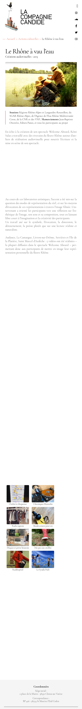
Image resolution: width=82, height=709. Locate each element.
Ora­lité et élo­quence (18, 504)
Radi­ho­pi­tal (17, 569)
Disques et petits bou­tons (18, 548)
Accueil (11, 39)
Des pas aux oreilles (42, 548)
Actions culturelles (28, 39)
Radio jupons (18, 526)
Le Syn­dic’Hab (42, 569)
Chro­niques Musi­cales (43, 504)
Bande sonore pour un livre (43, 526)
